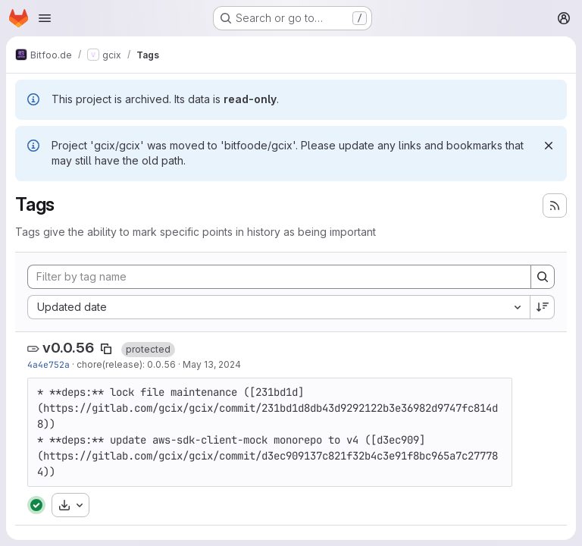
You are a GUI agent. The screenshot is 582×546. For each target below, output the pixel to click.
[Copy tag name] (106, 349)
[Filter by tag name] (279, 277)
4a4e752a (48, 364)
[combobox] (278, 307)
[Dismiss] (549, 145)
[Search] (542, 277)
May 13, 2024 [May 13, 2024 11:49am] (212, 364)
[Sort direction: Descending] (542, 307)
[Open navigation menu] (45, 18)
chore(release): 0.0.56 (126, 364)
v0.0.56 (68, 347)
